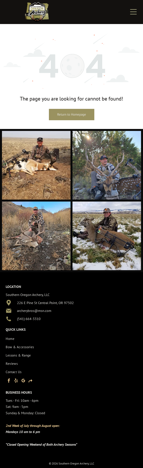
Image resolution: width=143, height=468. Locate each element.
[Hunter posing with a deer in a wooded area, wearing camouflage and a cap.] (106, 165)
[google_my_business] (23, 381)
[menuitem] (68, 338)
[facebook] (9, 381)
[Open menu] (133, 12)
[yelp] (16, 381)
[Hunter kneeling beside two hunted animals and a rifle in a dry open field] (36, 165)
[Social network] (30, 381)
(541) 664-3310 (29, 319)
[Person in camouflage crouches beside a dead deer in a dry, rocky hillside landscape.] (36, 236)
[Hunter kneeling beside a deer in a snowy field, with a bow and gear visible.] (106, 236)
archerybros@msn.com (34, 310)
